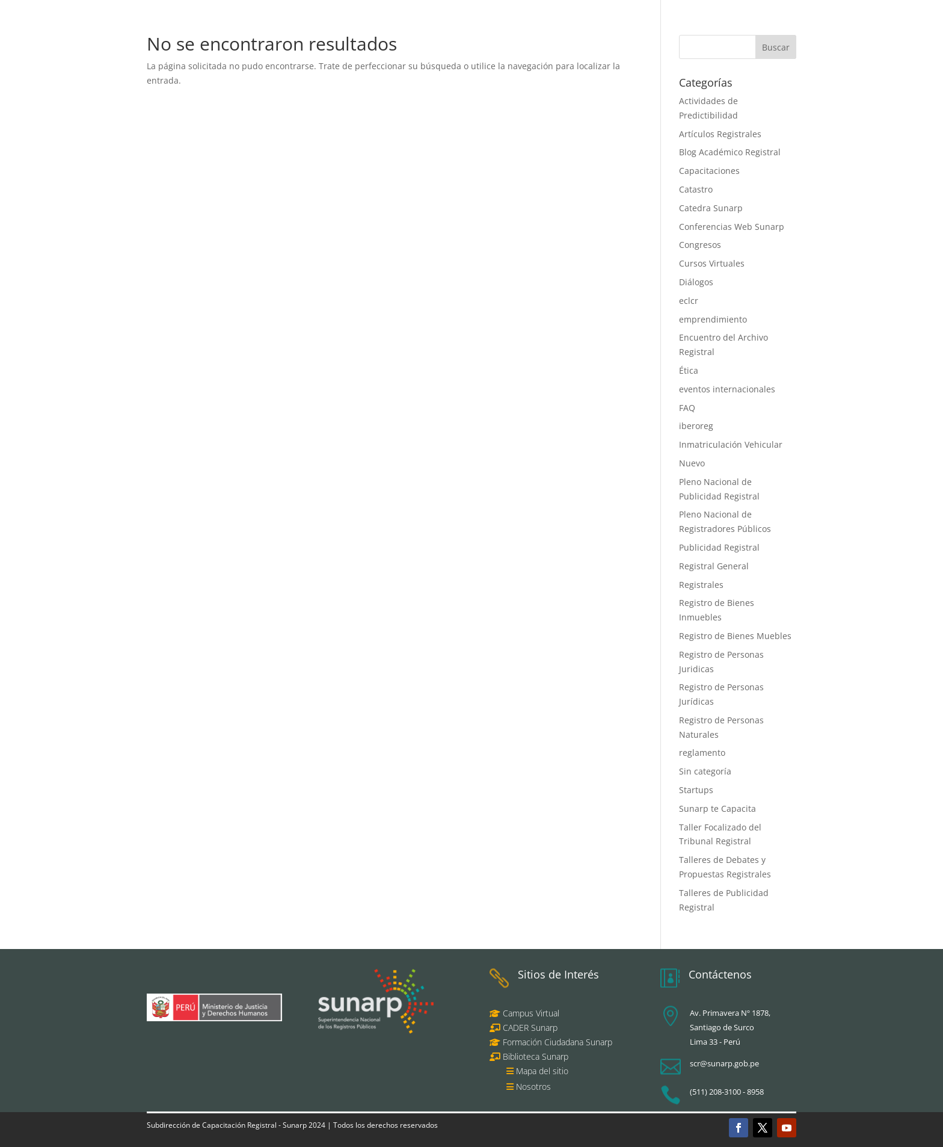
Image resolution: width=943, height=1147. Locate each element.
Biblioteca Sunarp (535, 1056)
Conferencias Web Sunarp (731, 226)
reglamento (702, 752)
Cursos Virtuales (712, 263)
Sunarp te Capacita (717, 808)
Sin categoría (705, 771)
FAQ (687, 407)
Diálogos (696, 282)
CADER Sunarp (530, 1027)
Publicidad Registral (719, 547)
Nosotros (533, 1086)
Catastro (696, 189)
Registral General (714, 566)
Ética (688, 370)
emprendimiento (713, 319)
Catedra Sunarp (711, 208)
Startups (696, 790)
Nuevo (692, 463)
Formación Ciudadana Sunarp (556, 1042)
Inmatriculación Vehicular (730, 444)
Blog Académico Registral (730, 152)
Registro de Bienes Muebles (735, 636)
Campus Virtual (529, 1013)
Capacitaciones (709, 170)
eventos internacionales (727, 389)
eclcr (688, 300)
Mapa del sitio (542, 1071)
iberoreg (696, 425)
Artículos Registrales (720, 134)
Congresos (700, 244)
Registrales (701, 584)
